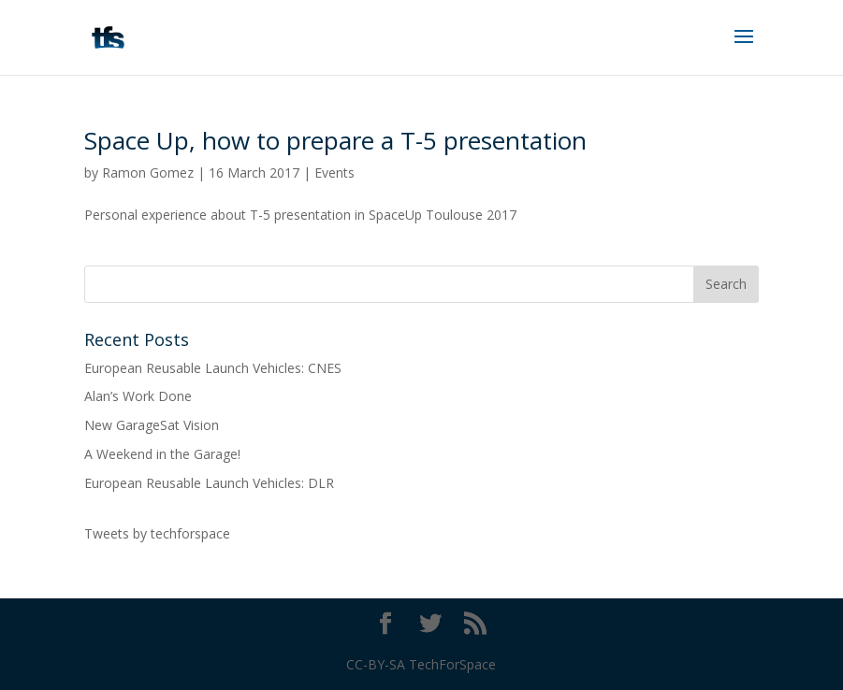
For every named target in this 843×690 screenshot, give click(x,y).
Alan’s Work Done (138, 396)
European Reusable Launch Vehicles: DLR (209, 483)
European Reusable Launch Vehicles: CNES (213, 368)
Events (334, 172)
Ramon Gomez (148, 172)
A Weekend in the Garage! (162, 454)
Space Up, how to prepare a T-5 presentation (335, 140)
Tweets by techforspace (157, 533)
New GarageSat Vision (151, 425)
